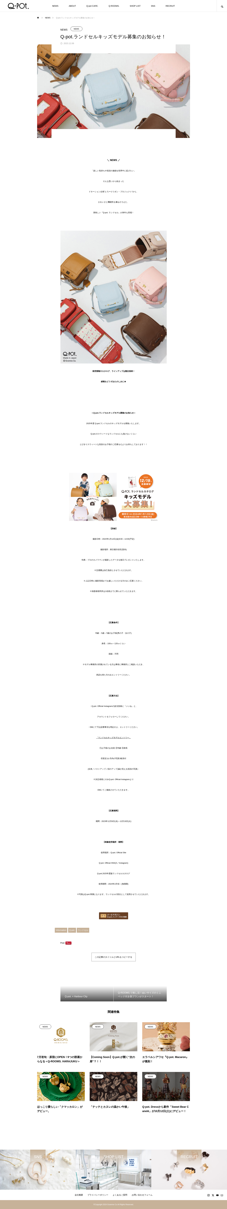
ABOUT (72, 6)
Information (61, 930)
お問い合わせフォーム (142, 1195)
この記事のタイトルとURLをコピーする (113, 957)
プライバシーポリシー (97, 1195)
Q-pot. (72, 930)
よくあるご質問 (120, 1195)
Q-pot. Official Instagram (119, 779)
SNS (153, 6)
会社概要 (79, 1195)
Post (62, 943)
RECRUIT (170, 6)
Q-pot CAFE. (92, 6)
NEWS (55, 6)
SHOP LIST (135, 6)
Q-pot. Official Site (118, 852)
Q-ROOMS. (114, 6)
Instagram (123, 863)
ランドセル (83, 930)
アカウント (102, 717)
